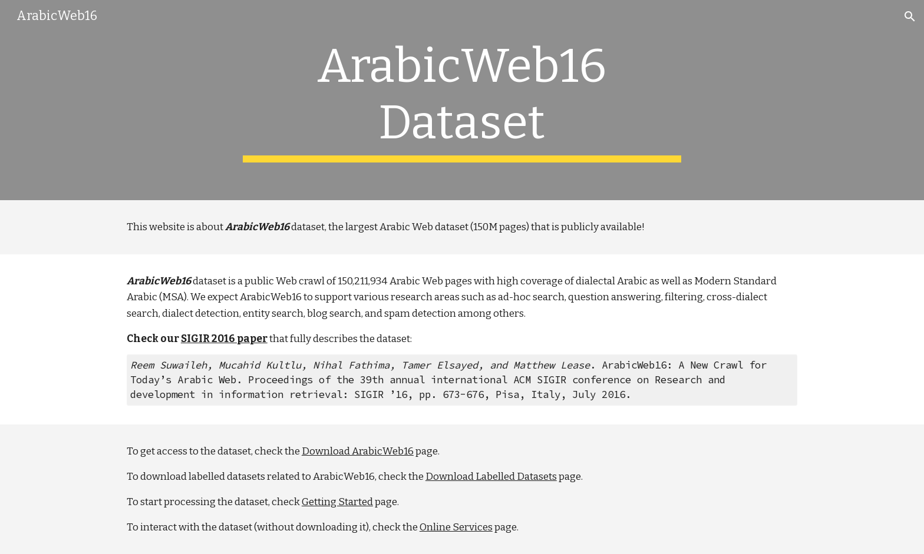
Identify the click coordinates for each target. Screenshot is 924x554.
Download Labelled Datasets (491, 476)
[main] (462, 100)
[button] (910, 16)
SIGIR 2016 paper (224, 339)
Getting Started (337, 502)
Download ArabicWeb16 (358, 451)
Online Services (456, 527)
